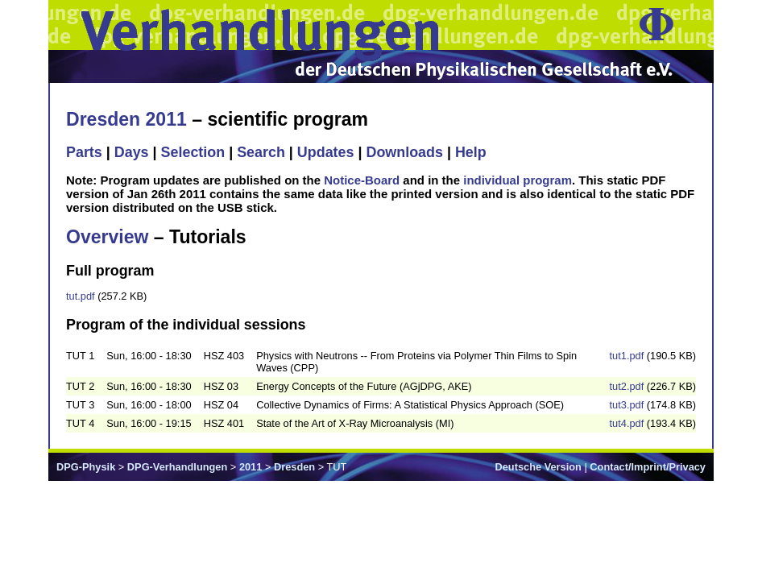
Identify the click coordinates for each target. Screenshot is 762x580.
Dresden (294, 467)
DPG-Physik (85, 467)
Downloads (404, 152)
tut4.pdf (627, 423)
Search (261, 152)
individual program (517, 180)
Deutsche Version (538, 467)
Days (131, 152)
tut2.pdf (627, 386)
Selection (193, 152)
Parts (84, 152)
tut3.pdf (627, 405)
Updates (325, 152)
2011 (250, 467)
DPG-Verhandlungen (177, 467)
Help (471, 152)
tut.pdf (80, 296)
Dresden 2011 (126, 119)
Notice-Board (362, 180)
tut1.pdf (627, 356)
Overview (107, 236)
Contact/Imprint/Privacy (648, 467)
